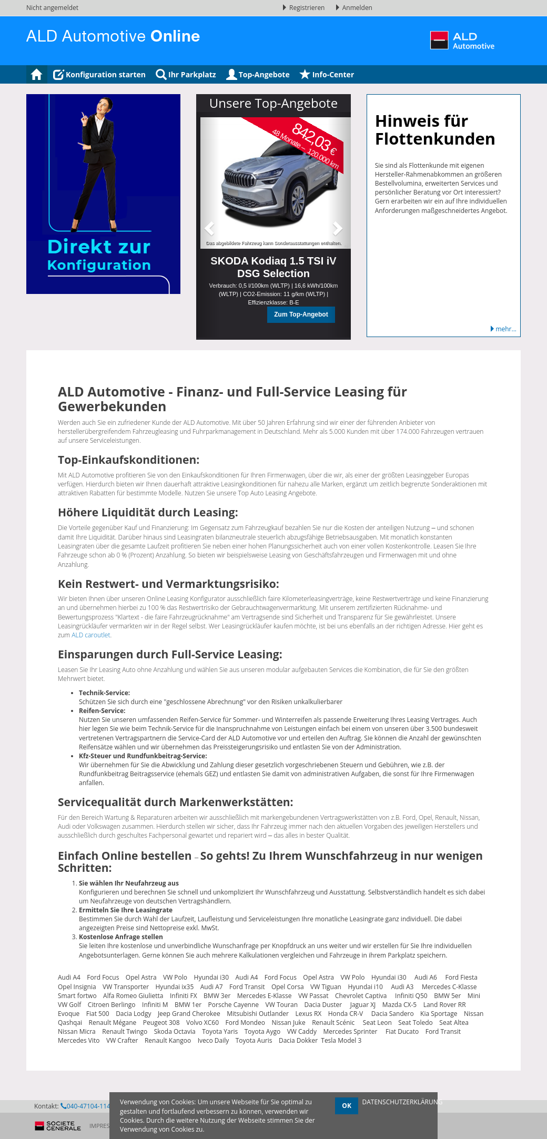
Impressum (105, 1126)
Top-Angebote (258, 74)
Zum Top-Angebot (301, 314)
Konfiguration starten (99, 74)
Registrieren (304, 7)
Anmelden (353, 7)
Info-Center (327, 74)
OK (346, 1105)
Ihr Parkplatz (186, 74)
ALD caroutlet (91, 634)
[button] (207, 225)
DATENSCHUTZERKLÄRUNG (402, 1101)
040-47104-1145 (87, 1106)
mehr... (502, 328)
